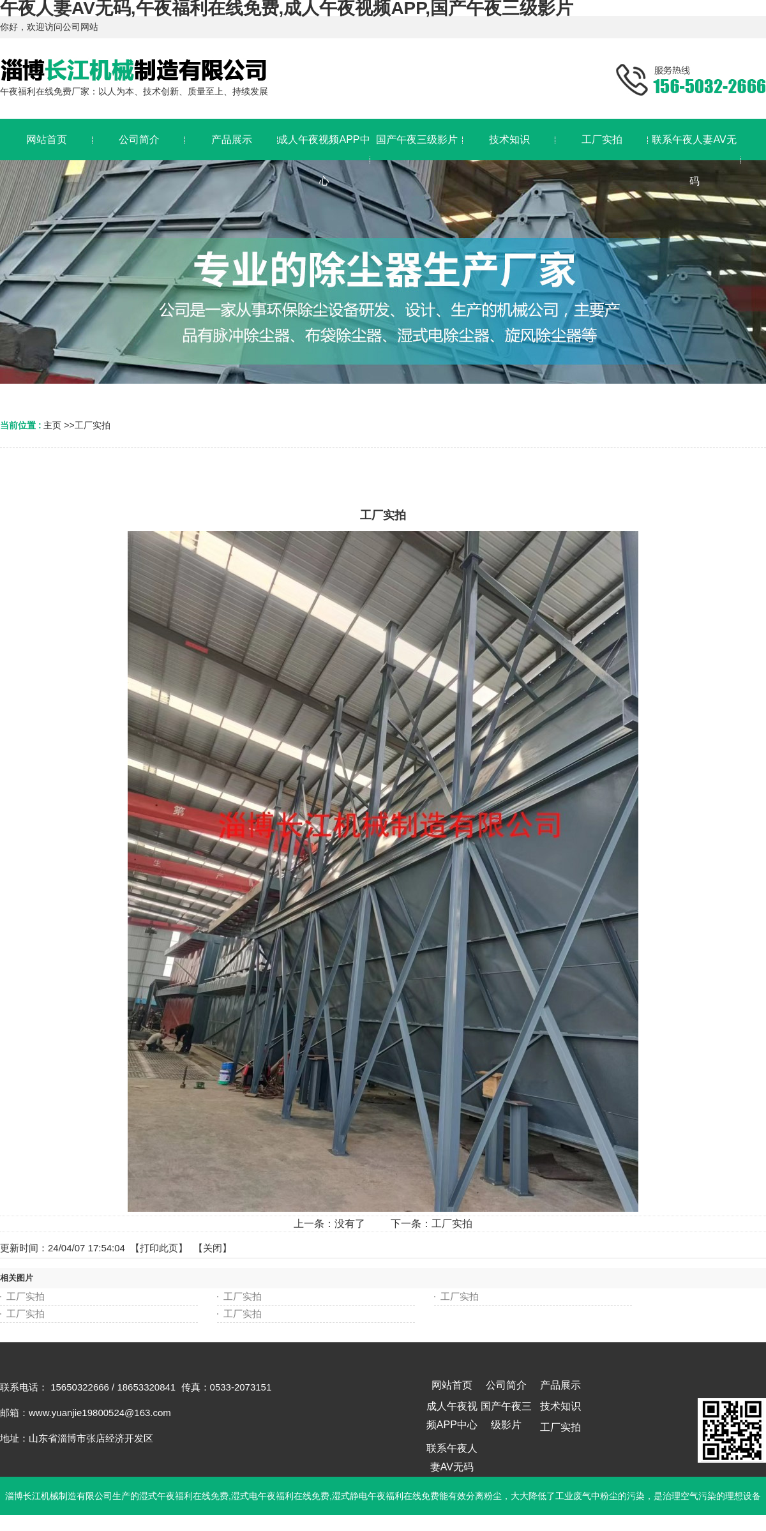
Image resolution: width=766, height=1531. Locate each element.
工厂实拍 (92, 425)
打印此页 (159, 1247)
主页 (52, 425)
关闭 (212, 1247)
